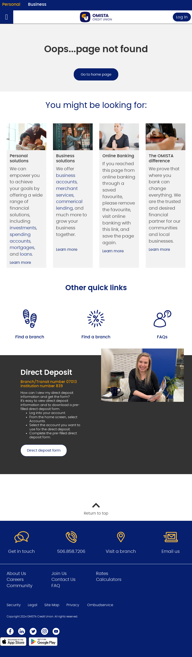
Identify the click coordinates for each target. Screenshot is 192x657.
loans (26, 254)
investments (23, 228)
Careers (15, 579)
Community (19, 586)
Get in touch (21, 551)
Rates (102, 573)
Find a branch (29, 337)
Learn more (20, 262)
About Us (16, 573)
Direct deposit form (40, 450)
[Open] (6, 17)
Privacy (72, 605)
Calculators (108, 579)
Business (37, 4)
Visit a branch (121, 551)
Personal (11, 4)
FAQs (162, 337)
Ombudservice (100, 605)
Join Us (59, 573)
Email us (171, 551)
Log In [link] (182, 17)
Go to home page (96, 74)
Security (14, 605)
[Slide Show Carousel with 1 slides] (96, 411)
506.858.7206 (71, 551)
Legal (32, 605)
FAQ (55, 586)
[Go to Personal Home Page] (96, 17)
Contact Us (63, 579)
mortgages (22, 247)
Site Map (51, 605)
